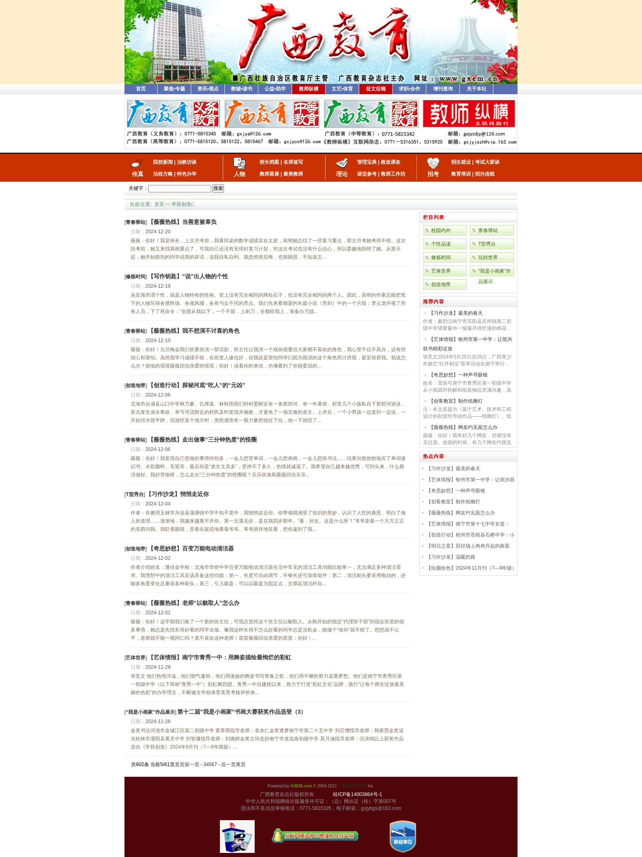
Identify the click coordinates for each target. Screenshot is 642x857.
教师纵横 (309, 89)
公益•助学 (275, 89)
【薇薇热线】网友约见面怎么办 (463, 427)
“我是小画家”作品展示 (494, 272)
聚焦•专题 (174, 89)
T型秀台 (487, 244)
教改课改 (390, 162)
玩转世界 (488, 257)
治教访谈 (187, 162)
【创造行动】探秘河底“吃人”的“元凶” (196, 385)
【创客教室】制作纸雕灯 (456, 401)
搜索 (218, 188)
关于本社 (476, 89)
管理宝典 (367, 162)
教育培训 (461, 174)
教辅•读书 (241, 89)
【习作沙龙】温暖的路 (450, 557)
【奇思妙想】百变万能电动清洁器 (191, 548)
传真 (137, 174)
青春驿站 (488, 230)
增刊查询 (443, 89)
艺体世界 (441, 271)
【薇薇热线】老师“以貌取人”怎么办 (194, 603)
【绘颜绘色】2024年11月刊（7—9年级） (471, 568)
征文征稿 (376, 89)
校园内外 (441, 230)
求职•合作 (409, 89)
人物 (239, 174)
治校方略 (163, 174)
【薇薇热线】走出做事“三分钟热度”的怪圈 (202, 439)
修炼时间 (441, 257)
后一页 (228, 764)
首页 (141, 89)
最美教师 (293, 174)
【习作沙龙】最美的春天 (456, 313)
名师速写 (293, 162)
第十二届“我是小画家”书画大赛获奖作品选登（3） (242, 711)
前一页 (192, 764)
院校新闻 (163, 162)
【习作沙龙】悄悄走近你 (177, 494)
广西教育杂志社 (352, 786)
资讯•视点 (208, 89)
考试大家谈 (487, 162)
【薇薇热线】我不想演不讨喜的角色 (194, 330)
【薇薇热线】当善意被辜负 (182, 222)
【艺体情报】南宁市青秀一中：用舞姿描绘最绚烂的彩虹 (219, 657)
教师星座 (269, 174)
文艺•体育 (342, 89)
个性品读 (441, 244)
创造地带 (441, 284)
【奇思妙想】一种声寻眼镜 (458, 375)
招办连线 (485, 174)
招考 (433, 174)
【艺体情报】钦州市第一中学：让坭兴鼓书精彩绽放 (467, 344)
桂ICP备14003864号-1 (357, 794)
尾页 (241, 764)
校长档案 (269, 162)
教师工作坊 (393, 174)
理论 (342, 174)
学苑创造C (183, 204)
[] (135, 222)
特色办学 (187, 174)
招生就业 (461, 162)
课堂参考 (367, 174)
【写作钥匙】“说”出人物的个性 (188, 276)
